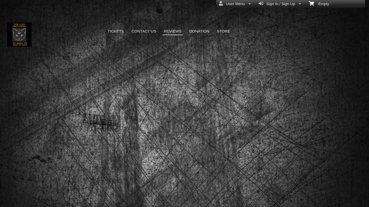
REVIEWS (172, 31)
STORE (223, 31)
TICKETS (116, 31)
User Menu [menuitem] (235, 3)
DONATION (199, 31)
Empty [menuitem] (319, 3)
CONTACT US (143, 31)
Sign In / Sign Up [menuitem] (280, 3)
